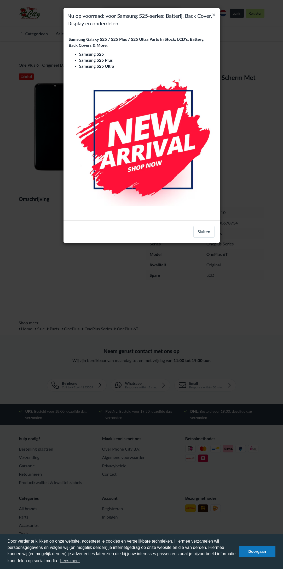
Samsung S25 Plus (96, 60)
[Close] (214, 15)
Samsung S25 (91, 53)
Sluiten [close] (204, 231)
